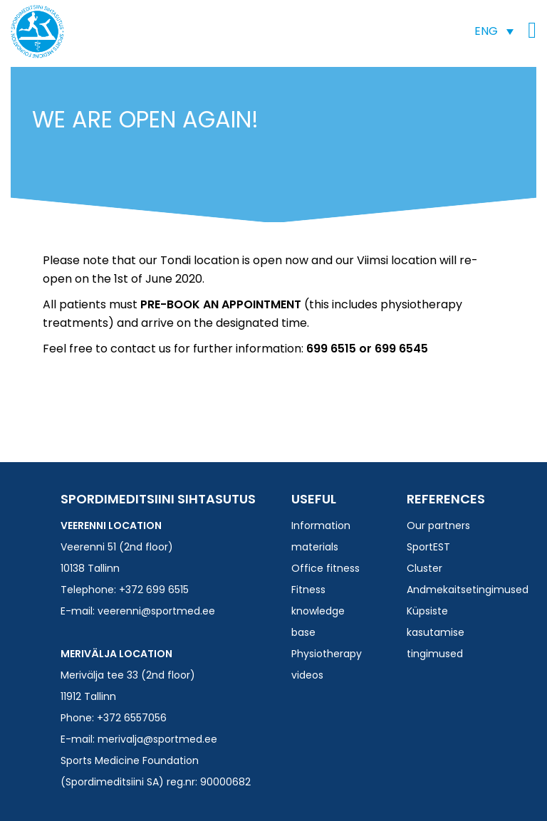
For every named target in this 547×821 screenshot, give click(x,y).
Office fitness (325, 568)
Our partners (438, 525)
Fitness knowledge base (318, 610)
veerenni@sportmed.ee (156, 611)
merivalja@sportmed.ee (157, 739)
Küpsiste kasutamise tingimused (435, 632)
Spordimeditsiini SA (37, 31)
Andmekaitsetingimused (467, 589)
